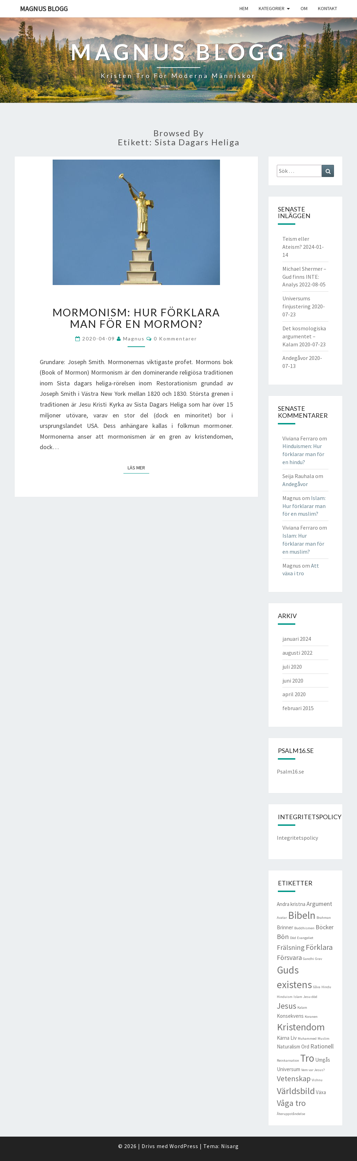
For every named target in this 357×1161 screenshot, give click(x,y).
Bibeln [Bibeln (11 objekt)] (302, 915)
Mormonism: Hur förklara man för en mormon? (136, 318)
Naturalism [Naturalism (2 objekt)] (288, 1046)
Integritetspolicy (297, 837)
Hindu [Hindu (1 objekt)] (326, 987)
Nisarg (230, 1146)
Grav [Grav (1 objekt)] (318, 958)
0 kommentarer (175, 338)
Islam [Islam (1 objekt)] (298, 996)
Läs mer (138, 467)
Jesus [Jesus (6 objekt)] (286, 1006)
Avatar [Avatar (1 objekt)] (282, 917)
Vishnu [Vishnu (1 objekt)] (317, 1080)
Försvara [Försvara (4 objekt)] (289, 957)
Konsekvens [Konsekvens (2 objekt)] (290, 1016)
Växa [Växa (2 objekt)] (321, 1092)
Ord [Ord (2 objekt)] (305, 1046)
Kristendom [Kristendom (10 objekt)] (301, 1027)
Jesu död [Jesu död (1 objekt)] (310, 996)
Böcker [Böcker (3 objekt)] (325, 927)
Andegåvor (295, 357)
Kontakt (327, 8)
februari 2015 (298, 708)
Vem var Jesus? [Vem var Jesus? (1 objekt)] (313, 1070)
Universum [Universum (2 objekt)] (288, 1069)
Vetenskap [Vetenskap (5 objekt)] (294, 1078)
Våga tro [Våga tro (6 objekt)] (291, 1103)
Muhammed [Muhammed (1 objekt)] (307, 1038)
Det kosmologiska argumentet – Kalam (304, 336)
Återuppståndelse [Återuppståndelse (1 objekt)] (291, 1114)
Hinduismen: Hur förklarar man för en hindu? (303, 454)
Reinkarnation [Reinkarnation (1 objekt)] (288, 1060)
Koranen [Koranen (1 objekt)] (311, 1016)
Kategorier (271, 8)
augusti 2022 (297, 652)
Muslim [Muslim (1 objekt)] (323, 1038)
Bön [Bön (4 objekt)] (283, 936)
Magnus (134, 338)
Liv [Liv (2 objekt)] (293, 1038)
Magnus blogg (44, 8)
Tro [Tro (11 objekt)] (307, 1058)
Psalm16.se (290, 771)
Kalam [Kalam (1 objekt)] (302, 1007)
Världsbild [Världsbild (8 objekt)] (296, 1091)
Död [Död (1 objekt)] (293, 938)
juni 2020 (292, 680)
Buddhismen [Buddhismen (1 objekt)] (304, 928)
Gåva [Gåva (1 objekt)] (316, 987)
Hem (244, 8)
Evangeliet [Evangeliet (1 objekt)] (305, 938)
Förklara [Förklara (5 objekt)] (319, 947)
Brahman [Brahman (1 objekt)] (324, 917)
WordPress (183, 1146)
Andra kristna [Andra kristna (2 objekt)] (291, 904)
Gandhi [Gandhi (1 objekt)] (308, 958)
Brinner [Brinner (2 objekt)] (285, 927)
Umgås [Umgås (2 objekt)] (322, 1059)
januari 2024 (296, 638)
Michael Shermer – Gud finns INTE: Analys (304, 276)
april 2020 (294, 694)
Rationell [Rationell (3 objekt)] (322, 1046)
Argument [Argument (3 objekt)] (319, 904)
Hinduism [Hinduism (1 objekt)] (285, 996)
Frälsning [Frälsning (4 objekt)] (291, 947)
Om (304, 8)
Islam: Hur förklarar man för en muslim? (304, 505)
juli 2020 (292, 666)
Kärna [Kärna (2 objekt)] (283, 1038)
